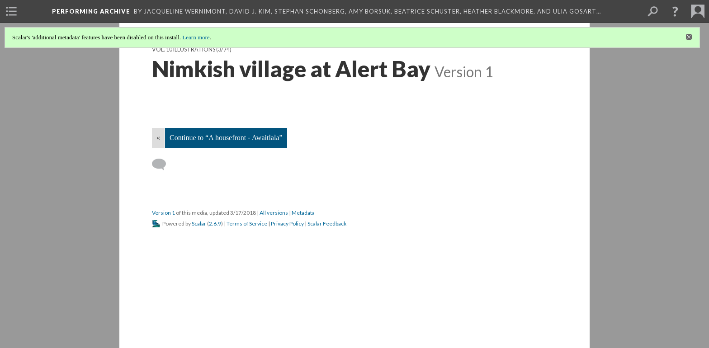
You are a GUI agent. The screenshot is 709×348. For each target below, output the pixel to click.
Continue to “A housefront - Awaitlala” (226, 137)
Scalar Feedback (326, 223)
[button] (675, 11)
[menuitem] (11, 11)
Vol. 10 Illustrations (183, 49)
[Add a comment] (163, 164)
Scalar (199, 223)
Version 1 (163, 212)
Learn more (195, 37)
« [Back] (158, 137)
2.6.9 (215, 223)
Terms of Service (247, 223)
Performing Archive (91, 11)
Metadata (303, 212)
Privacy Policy (287, 223)
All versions (274, 212)
